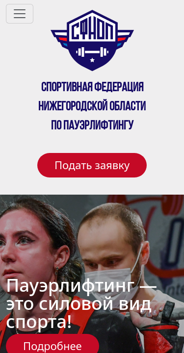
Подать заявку (92, 164)
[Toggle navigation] (19, 14)
